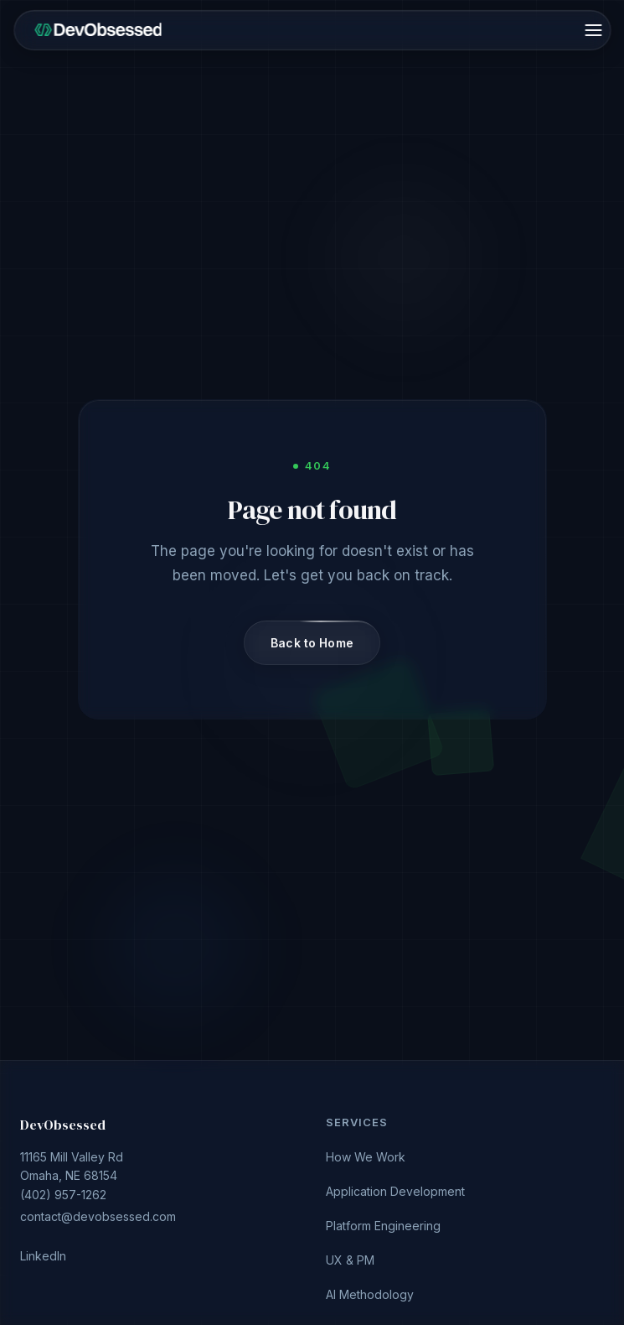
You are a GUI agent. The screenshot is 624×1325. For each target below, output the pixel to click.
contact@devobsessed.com (98, 1216)
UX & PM (350, 1260)
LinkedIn (43, 1256)
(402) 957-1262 (159, 1190)
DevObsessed (63, 1124)
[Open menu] (593, 30)
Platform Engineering (383, 1225)
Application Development (395, 1191)
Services (357, 1122)
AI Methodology (370, 1294)
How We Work (365, 1157)
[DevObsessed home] (98, 30)
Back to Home (312, 643)
